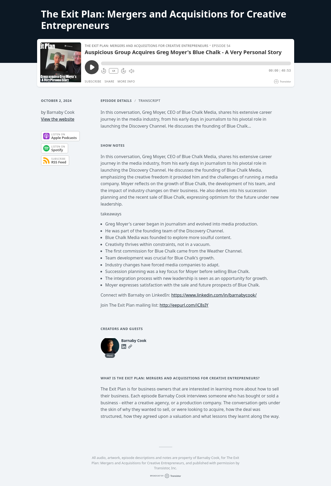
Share (109, 81)
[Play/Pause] (60, 63)
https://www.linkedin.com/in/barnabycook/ (214, 295)
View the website (57, 119)
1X (113, 71)
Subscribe (93, 81)
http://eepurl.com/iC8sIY (184, 305)
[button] (196, 63)
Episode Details (116, 100)
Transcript (150, 100)
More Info (126, 81)
